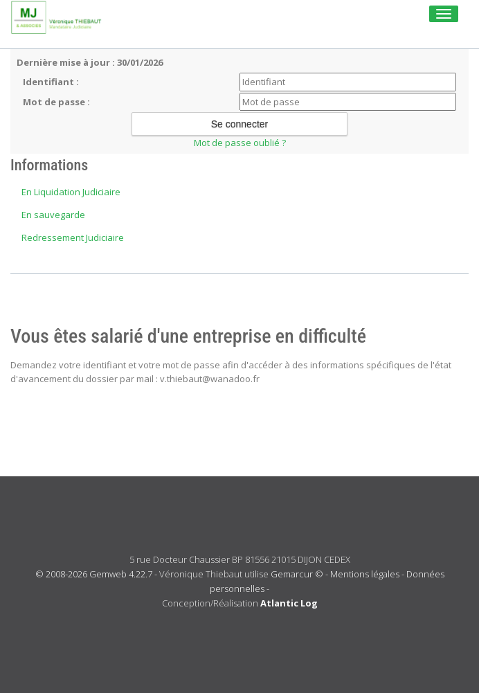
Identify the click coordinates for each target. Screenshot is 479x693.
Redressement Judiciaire (72, 237)
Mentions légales (364, 574)
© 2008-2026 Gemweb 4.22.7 (93, 574)
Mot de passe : (56, 102)
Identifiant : (51, 81)
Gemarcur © (297, 574)
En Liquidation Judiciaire (70, 192)
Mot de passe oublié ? (240, 142)
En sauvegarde (53, 214)
